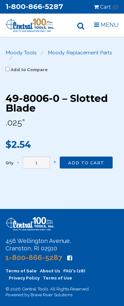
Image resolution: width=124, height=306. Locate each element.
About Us (50, 270)
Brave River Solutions (51, 294)
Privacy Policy (24, 277)
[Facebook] (69, 258)
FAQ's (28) (74, 270)
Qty (9, 163)
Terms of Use (57, 277)
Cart (106, 7)
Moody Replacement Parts (80, 52)
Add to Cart (86, 162)
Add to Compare (27, 69)
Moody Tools (21, 52)
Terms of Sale (21, 270)
